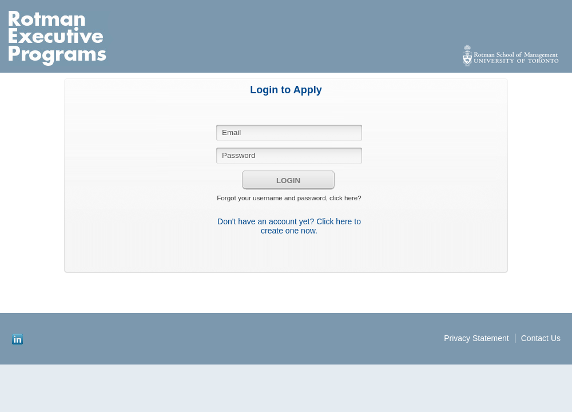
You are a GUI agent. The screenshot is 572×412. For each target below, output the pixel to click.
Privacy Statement (476, 338)
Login (288, 180)
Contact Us (541, 338)
